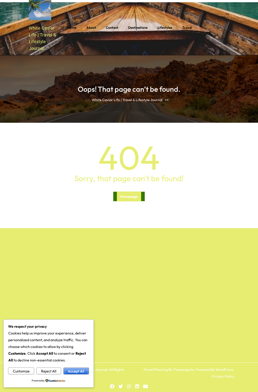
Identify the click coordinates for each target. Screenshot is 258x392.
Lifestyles (165, 27)
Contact (112, 27)
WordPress (224, 369)
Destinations (138, 27)
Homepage (129, 196)
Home (71, 27)
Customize (21, 371)
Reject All (48, 371)
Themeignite (183, 369)
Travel (187, 27)
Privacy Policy (223, 376)
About (91, 27)
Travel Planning (155, 369)
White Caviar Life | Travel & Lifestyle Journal (127, 100)
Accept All (76, 371)
